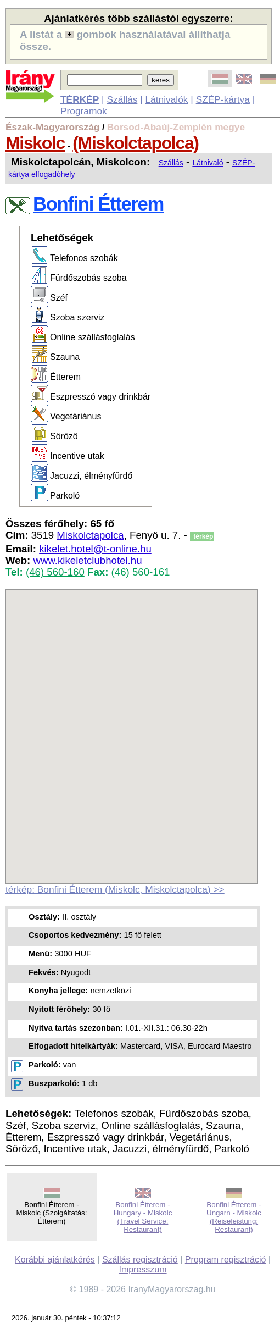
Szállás (122, 99)
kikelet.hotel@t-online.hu (95, 549)
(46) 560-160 (55, 572)
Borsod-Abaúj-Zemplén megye (176, 126)
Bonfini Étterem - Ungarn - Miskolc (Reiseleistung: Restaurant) (233, 1216)
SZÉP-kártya (223, 99)
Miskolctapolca (90, 535)
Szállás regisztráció (140, 1259)
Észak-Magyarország (52, 126)
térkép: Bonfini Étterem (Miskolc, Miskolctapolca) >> (115, 889)
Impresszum (142, 1269)
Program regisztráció (225, 1259)
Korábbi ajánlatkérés (55, 1259)
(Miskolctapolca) (135, 143)
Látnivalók (166, 99)
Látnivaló (207, 162)
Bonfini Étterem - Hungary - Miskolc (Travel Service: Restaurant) (143, 1216)
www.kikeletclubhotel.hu (87, 560)
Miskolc (35, 143)
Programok (83, 111)
